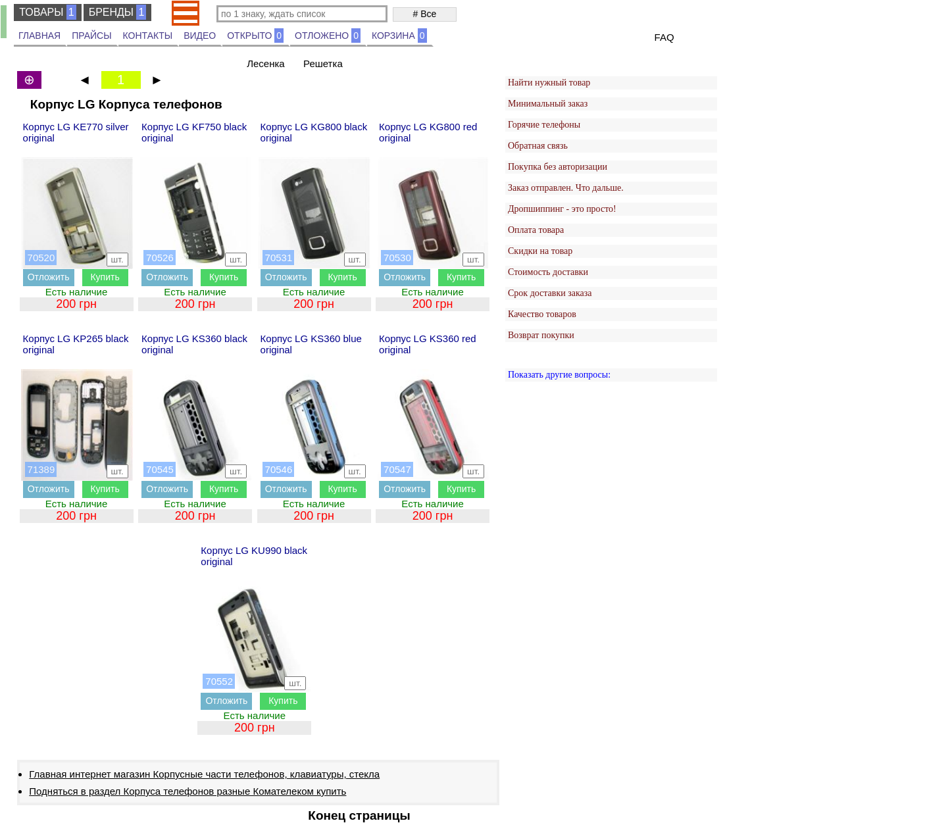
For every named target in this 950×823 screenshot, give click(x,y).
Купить (104, 277)
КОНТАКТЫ (148, 35)
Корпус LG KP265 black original (76, 344)
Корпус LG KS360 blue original (311, 344)
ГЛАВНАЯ (39, 35)
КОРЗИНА (399, 35)
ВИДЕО (200, 35)
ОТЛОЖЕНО (328, 35)
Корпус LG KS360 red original (427, 344)
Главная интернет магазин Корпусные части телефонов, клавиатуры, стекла (204, 774)
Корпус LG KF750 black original (194, 132)
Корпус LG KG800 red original (428, 132)
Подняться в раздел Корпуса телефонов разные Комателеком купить (187, 791)
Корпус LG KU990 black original (254, 556)
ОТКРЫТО (255, 35)
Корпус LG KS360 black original (194, 344)
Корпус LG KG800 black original (314, 132)
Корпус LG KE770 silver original (76, 132)
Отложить (49, 277)
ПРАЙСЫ (91, 35)
